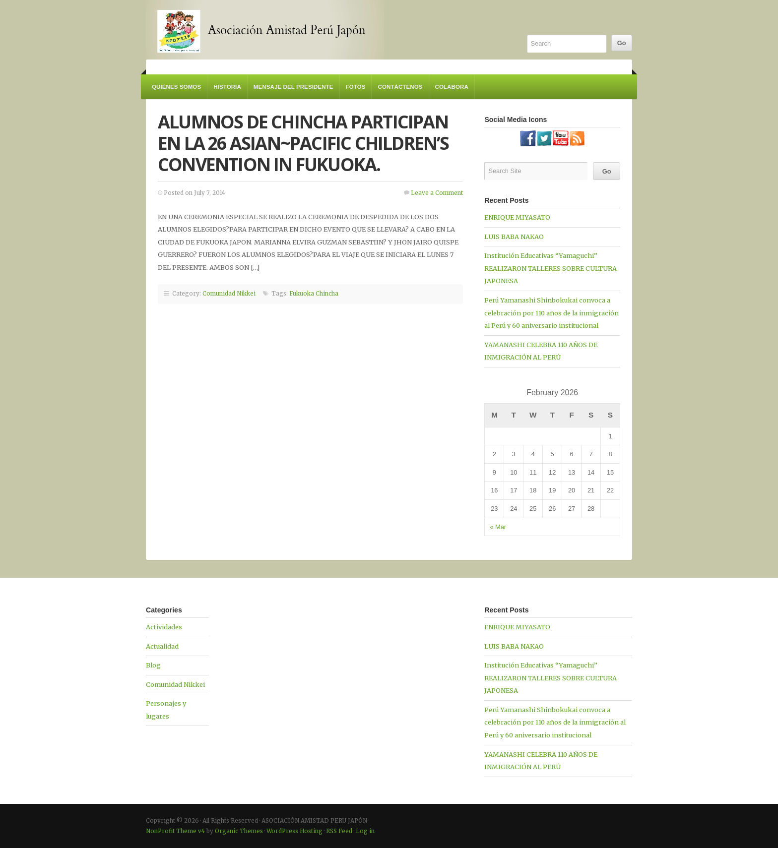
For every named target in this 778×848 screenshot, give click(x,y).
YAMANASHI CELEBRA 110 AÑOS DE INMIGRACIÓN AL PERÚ (540, 351)
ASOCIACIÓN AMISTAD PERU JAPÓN (265, 30)
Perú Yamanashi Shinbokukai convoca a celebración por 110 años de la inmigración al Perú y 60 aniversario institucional (551, 312)
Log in (365, 831)
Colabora (451, 87)
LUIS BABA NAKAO (514, 237)
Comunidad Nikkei (229, 293)
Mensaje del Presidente (293, 87)
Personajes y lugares (166, 709)
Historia (227, 87)
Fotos (356, 87)
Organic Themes (239, 831)
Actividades (164, 627)
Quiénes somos (176, 87)
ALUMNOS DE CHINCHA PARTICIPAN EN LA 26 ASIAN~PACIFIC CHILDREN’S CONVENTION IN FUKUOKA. (303, 143)
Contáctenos (400, 87)
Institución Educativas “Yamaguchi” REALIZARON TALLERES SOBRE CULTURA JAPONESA (550, 268)
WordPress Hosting (294, 831)
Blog (153, 665)
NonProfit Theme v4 (175, 831)
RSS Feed (339, 831)
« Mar (498, 527)
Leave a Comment (437, 192)
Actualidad (162, 646)
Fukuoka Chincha (313, 293)
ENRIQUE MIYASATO (517, 217)
